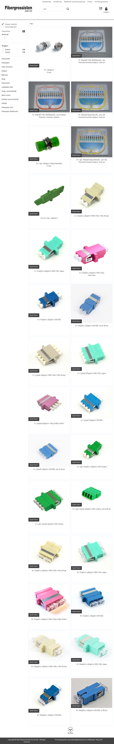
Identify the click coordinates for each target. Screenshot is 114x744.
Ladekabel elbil (7, 87)
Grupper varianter (11, 24)
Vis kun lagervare (11, 27)
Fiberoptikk (6, 59)
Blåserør (5, 75)
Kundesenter (46, 2)
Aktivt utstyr (6, 95)
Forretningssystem (61, 740)
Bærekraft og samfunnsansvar (74, 2)
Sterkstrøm (6, 83)
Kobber (4, 71)
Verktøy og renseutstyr (10, 99)
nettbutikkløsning (76, 740)
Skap (3, 79)
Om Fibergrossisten (101, 2)
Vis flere (70, 733)
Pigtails (7, 52)
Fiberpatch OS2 (7, 107)
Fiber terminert (7, 67)
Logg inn (106, 12)
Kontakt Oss (58, 2)
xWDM (4, 103)
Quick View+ (34, 65)
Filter (31, 24)
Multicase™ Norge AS (95, 740)
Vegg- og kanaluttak (9, 91)
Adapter (8, 49)
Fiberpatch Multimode (10, 111)
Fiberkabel (5, 63)
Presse (90, 2)
